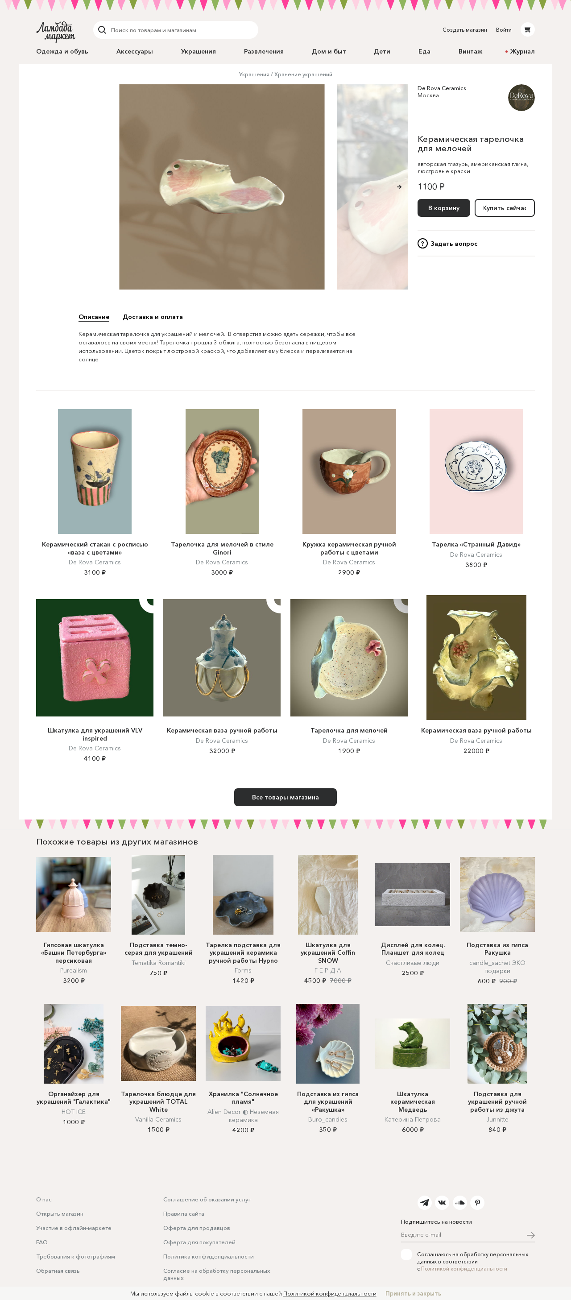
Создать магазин (465, 29)
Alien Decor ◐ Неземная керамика (243, 1116)
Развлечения (264, 51)
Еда (424, 51)
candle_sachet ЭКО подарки (497, 967)
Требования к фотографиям (75, 1256)
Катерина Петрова (413, 1119)
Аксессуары (134, 51)
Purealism (73, 970)
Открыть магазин (59, 1213)
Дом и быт (329, 51)
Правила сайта (183, 1213)
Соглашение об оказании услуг (207, 1199)
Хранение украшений (303, 74)
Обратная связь (58, 1270)
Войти (504, 29)
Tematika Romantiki (159, 963)
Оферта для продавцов (196, 1227)
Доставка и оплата (153, 317)
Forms (243, 970)
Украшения (198, 51)
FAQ (42, 1242)
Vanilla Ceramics (158, 1119)
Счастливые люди (412, 963)
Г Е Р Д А (327, 970)
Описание (94, 317)
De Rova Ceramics (442, 87)
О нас (44, 1199)
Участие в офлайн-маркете (74, 1227)
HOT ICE (74, 1112)
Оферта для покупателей (199, 1242)
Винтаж (470, 51)
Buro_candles (328, 1119)
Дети (382, 51)
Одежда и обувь (62, 51)
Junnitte (497, 1119)
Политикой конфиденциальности (464, 1268)
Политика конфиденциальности (208, 1256)
